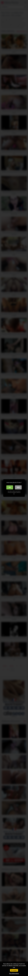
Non (18, 487)
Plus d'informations (14, 973)
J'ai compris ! (14, 970)
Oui (10, 487)
